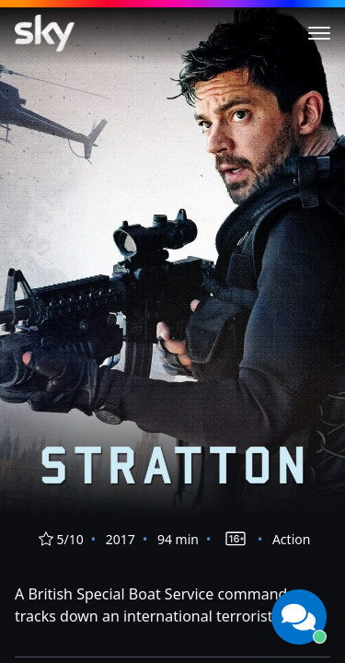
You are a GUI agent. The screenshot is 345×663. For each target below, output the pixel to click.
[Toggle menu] (319, 33)
